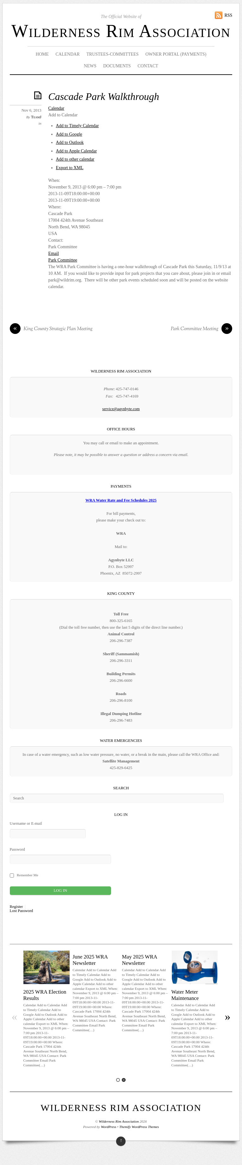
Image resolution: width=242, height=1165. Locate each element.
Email (53, 253)
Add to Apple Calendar (76, 151)
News (90, 66)
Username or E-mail (26, 823)
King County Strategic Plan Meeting (51, 329)
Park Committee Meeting (201, 329)
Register (16, 907)
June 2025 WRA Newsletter (90, 960)
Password (17, 849)
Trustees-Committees (112, 54)
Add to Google (69, 134)
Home (42, 54)
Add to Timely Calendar (77, 125)
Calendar (68, 54)
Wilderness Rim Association (121, 31)
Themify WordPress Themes (139, 1127)
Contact (148, 66)
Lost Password (21, 911)
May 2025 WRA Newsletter (139, 960)
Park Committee (62, 260)
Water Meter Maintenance (185, 995)
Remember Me (27, 875)
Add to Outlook (70, 142)
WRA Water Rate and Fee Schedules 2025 (121, 500)
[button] (63, 115)
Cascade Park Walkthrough (103, 96)
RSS (228, 15)
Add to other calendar (75, 159)
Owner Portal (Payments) (176, 54)
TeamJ (36, 117)
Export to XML (70, 167)
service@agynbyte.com (121, 409)
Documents (117, 66)
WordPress (108, 1127)
